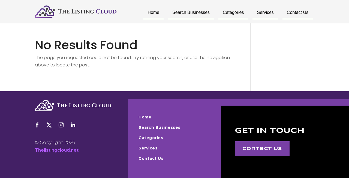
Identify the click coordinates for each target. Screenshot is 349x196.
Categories (233, 12)
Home (153, 12)
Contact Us (297, 12)
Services (265, 12)
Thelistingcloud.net (57, 150)
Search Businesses (191, 12)
